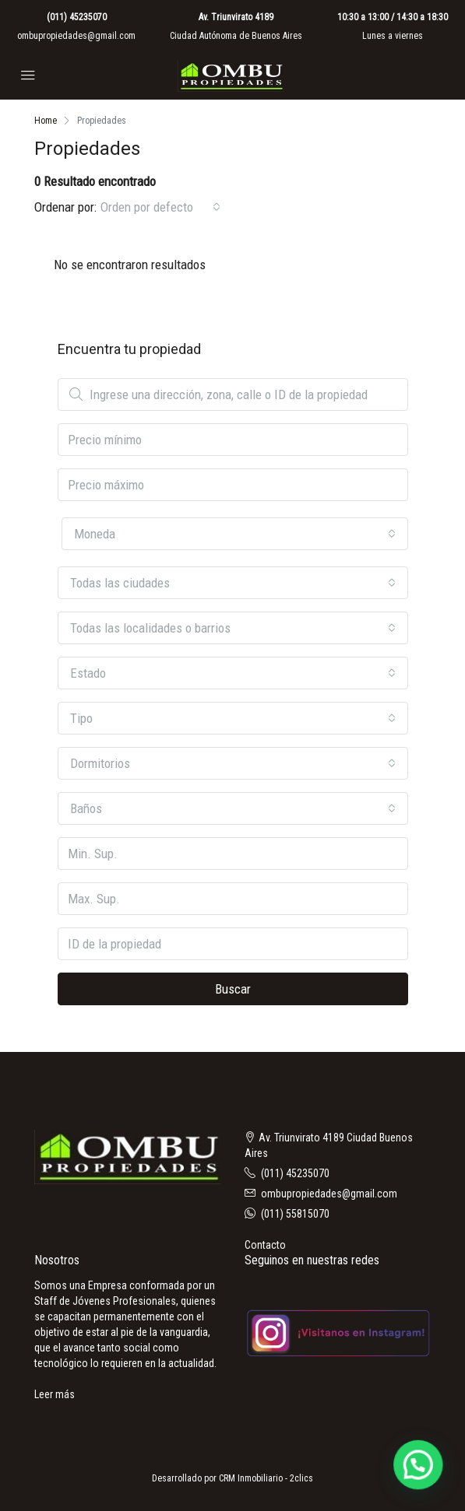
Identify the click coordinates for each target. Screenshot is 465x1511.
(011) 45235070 (77, 17)
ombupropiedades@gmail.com (76, 35)
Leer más (54, 1394)
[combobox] (160, 207)
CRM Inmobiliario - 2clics (266, 1478)
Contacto (265, 1245)
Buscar (233, 989)
